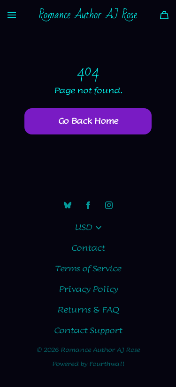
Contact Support (88, 331)
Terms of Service (88, 269)
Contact (88, 248)
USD (88, 228)
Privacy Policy (88, 289)
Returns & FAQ (88, 310)
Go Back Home (88, 121)
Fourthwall (106, 364)
